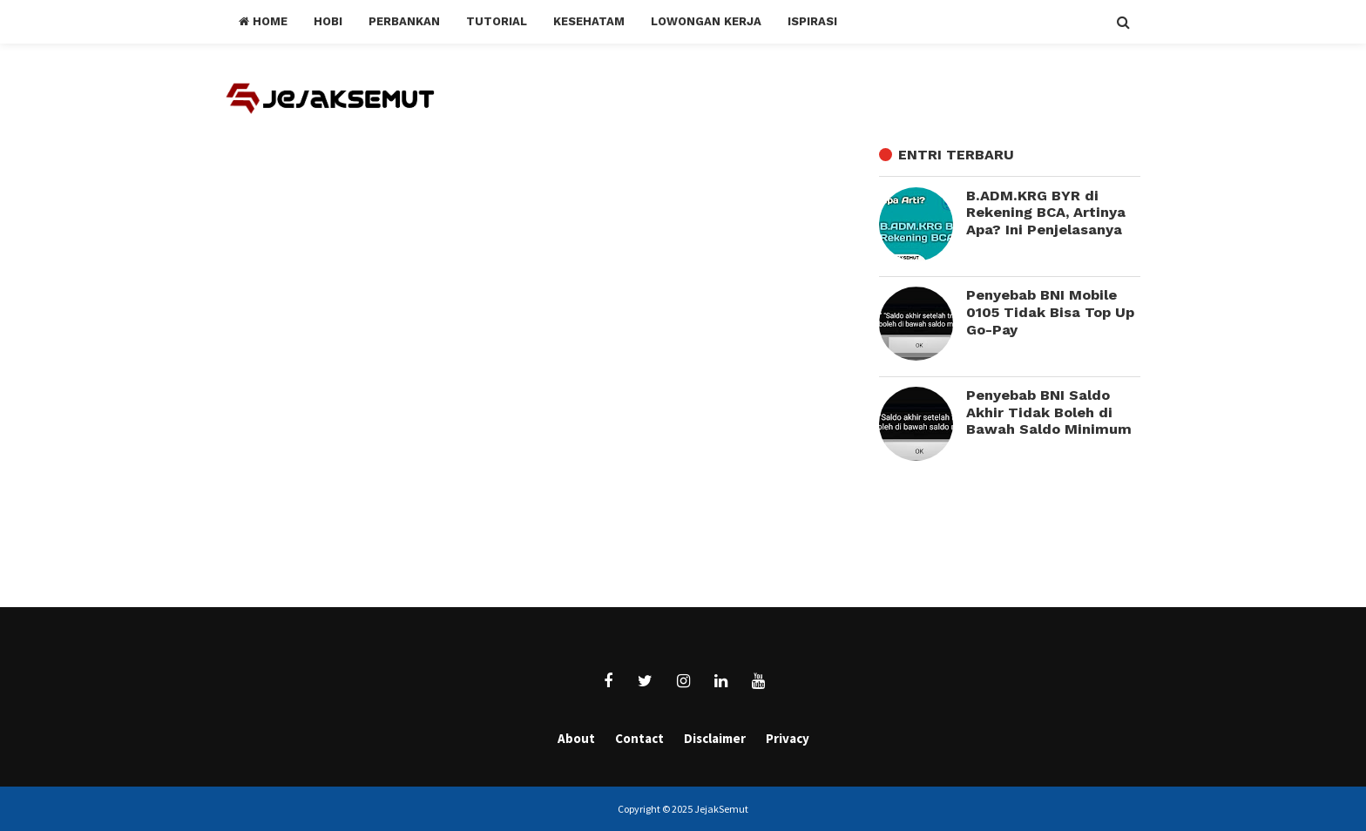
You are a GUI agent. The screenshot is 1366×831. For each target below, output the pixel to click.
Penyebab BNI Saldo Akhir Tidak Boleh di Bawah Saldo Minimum (1049, 412)
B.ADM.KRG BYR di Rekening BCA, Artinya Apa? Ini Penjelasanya (1046, 212)
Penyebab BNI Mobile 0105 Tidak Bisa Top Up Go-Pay (1050, 312)
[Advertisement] (1018, 536)
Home (263, 21)
